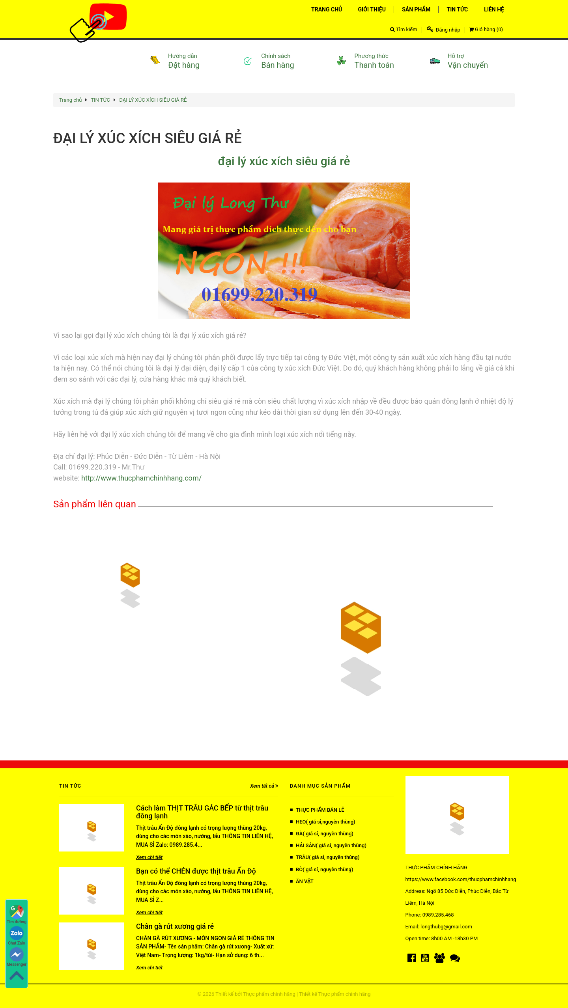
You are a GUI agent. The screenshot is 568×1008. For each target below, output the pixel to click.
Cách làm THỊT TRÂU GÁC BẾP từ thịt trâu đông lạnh (202, 812)
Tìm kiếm (403, 29)
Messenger (16, 957)
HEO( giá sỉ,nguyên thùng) (322, 822)
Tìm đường (16, 914)
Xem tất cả (264, 786)
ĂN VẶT (302, 881)
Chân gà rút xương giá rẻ (175, 926)
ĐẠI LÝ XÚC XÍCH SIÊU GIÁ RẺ (153, 100)
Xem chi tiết (149, 857)
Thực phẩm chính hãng (269, 994)
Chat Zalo (16, 935)
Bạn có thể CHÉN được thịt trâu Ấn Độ (196, 871)
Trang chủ (70, 100)
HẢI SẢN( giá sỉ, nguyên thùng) (328, 845)
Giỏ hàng (486, 29)
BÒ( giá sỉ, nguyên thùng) (321, 869)
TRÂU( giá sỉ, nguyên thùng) (324, 857)
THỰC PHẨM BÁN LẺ (317, 810)
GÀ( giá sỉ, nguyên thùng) (321, 834)
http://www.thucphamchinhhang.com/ (141, 478)
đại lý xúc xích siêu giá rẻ (284, 161)
